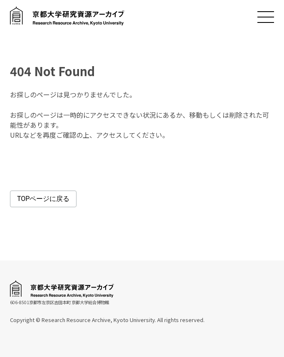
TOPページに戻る (43, 199)
